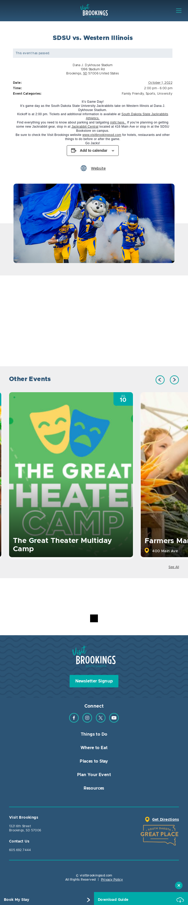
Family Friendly (133, 93)
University (164, 93)
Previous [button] (160, 379)
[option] (94, 223)
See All (174, 567)
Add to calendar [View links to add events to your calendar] (94, 150)
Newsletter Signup (94, 681)
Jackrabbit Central (84, 126)
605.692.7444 (20, 850)
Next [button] (174, 379)
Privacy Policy (112, 879)
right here (117, 122)
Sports (150, 93)
